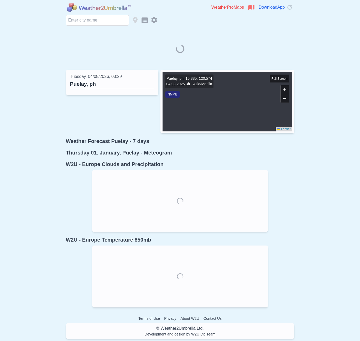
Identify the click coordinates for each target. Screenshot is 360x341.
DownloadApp (272, 7)
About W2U (189, 318)
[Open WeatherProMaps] (251, 7)
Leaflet (283, 129)
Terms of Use (149, 318)
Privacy (170, 318)
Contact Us (213, 318)
